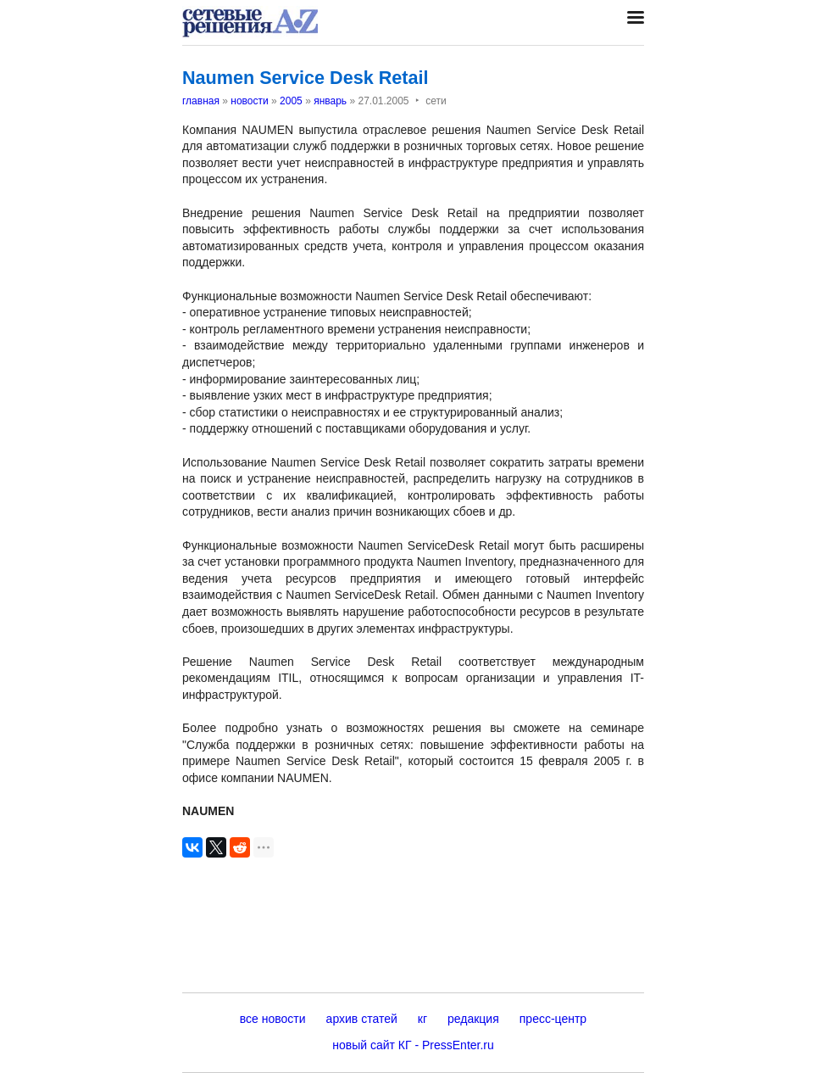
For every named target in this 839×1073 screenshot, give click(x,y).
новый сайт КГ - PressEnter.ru (413, 1045)
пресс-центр (553, 1018)
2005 (291, 101)
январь (330, 101)
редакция (473, 1018)
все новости (273, 1018)
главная (200, 101)
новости (249, 101)
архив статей (361, 1018)
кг (422, 1018)
